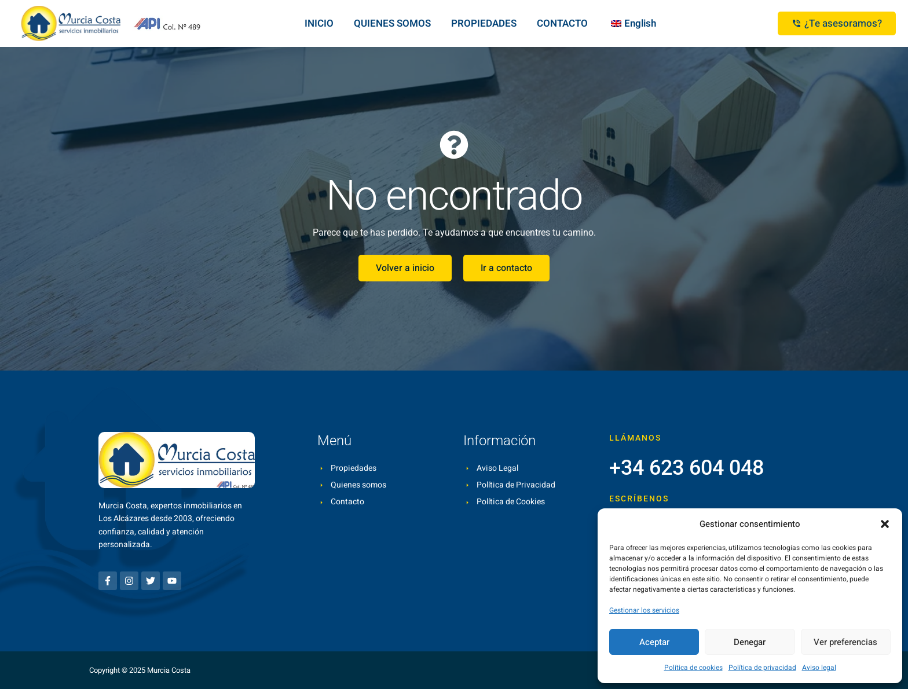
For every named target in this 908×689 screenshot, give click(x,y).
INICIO (319, 23)
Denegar (750, 642)
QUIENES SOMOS (392, 23)
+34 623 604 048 (686, 468)
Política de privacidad (762, 667)
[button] (885, 524)
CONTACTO (562, 23)
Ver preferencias (845, 642)
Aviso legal (819, 667)
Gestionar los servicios (644, 610)
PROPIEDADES (484, 23)
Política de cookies (693, 667)
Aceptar (654, 642)
